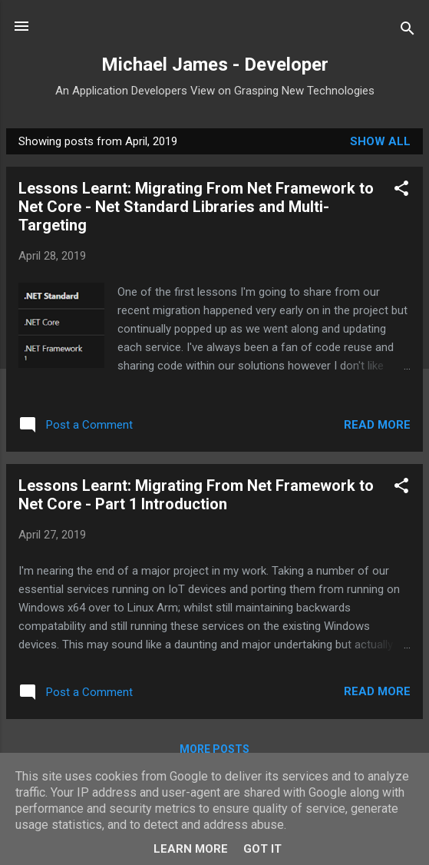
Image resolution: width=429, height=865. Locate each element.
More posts (214, 749)
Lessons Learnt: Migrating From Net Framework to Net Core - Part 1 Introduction (196, 494)
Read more (377, 425)
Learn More (190, 849)
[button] (401, 191)
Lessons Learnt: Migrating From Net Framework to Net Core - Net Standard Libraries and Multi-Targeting (196, 206)
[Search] (407, 31)
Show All (380, 141)
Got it (262, 849)
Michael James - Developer (214, 64)
